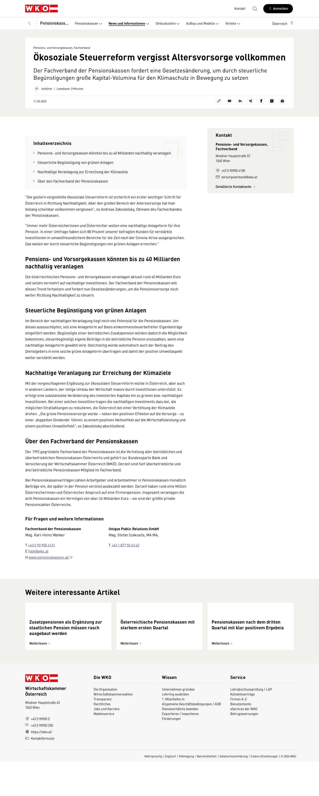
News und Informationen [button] (130, 24)
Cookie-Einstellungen (264, 790)
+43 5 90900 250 (39, 759)
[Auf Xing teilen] (250, 101)
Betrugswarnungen (244, 748)
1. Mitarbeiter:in (173, 733)
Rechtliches (102, 738)
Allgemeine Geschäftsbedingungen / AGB (191, 738)
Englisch (170, 790)
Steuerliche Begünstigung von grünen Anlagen (75, 162)
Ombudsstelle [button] (168, 24)
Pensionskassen (54, 23)
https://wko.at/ (38, 766)
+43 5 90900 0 (37, 753)
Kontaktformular (40, 772)
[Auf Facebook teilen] (261, 101)
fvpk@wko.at (38, 551)
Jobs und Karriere (106, 743)
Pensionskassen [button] (89, 24)
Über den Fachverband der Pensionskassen (72, 181)
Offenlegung (186, 790)
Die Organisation (105, 723)
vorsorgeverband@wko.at (236, 177)
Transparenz (102, 733)
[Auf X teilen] (272, 101)
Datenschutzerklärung (234, 790)
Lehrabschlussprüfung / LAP (251, 723)
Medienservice (104, 748)
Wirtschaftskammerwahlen (113, 728)
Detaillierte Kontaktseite (236, 186)
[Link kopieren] (219, 101)
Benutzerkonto (240, 738)
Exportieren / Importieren (180, 748)
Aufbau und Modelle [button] (203, 24)
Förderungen (171, 753)
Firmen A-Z (238, 733)
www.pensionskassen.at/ (49, 557)
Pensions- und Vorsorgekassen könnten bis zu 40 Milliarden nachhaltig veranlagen (104, 152)
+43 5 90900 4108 (230, 170)
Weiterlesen (40, 677)
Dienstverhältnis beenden (180, 743)
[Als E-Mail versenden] (229, 101)
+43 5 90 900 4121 (41, 544)
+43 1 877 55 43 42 (125, 544)
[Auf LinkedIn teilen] (240, 101)
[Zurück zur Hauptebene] (29, 23)
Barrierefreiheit (207, 790)
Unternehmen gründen (178, 723)
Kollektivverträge (242, 728)
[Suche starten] (255, 8)
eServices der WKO (243, 743)
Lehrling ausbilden (175, 728)
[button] (283, 23)
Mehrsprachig (153, 790)
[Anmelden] (278, 8)
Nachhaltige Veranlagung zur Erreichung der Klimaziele (82, 171)
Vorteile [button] (233, 24)
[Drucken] (282, 101)
